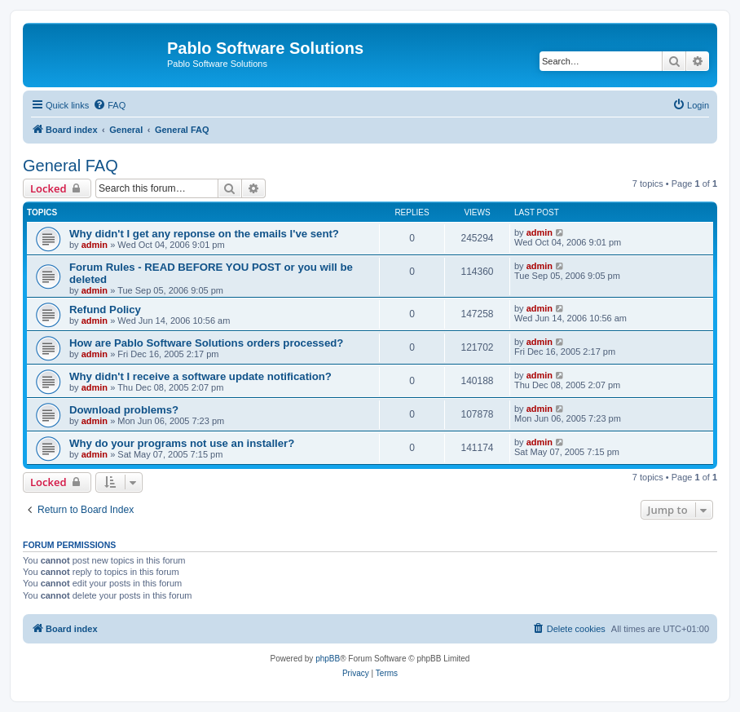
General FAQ (70, 166)
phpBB (327, 658)
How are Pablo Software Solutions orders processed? (206, 343)
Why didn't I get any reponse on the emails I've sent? (204, 234)
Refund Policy (105, 309)
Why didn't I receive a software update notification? (200, 376)
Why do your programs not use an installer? (181, 443)
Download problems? (123, 410)
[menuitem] (109, 105)
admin (94, 245)
